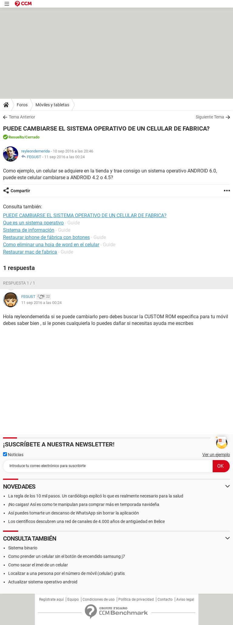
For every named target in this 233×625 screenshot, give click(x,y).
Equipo (73, 599)
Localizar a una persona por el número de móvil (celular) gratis (66, 573)
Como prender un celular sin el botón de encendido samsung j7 (66, 556)
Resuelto (16, 137)
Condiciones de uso (99, 599)
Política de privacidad (136, 599)
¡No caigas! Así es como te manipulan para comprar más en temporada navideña (83, 504)
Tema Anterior (22, 116)
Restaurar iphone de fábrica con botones (46, 237)
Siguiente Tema (210, 116)
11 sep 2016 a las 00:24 (64, 157)
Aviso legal (185, 599)
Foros (22, 104)
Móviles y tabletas (52, 104)
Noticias (13, 454)
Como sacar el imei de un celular (38, 564)
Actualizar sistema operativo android (42, 581)
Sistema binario (22, 547)
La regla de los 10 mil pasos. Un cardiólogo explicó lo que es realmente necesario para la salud (95, 496)
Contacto (165, 599)
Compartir (20, 190)
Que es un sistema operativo (33, 223)
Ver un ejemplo (216, 454)
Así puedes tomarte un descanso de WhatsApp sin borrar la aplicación (73, 513)
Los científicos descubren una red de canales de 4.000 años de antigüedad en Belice (86, 521)
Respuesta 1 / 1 (19, 283)
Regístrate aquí (51, 599)
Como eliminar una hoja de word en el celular (51, 245)
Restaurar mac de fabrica (30, 252)
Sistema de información (28, 230)
